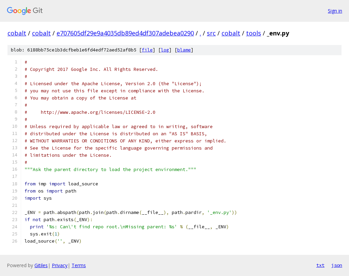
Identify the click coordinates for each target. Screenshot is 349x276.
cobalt (16, 33)
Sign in (335, 10)
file (147, 50)
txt (320, 265)
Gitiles (41, 265)
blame (184, 50)
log (165, 50)
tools (253, 33)
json (336, 265)
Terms (79, 265)
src (211, 33)
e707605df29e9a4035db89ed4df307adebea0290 (125, 33)
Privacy (59, 265)
